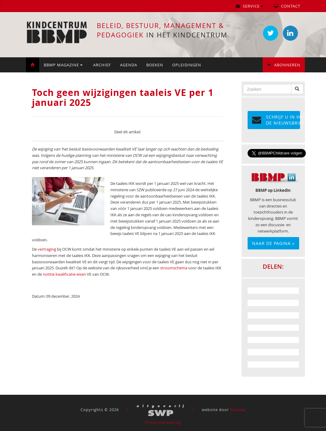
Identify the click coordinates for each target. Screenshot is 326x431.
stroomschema (173, 268)
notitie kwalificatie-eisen (64, 274)
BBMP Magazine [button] (63, 65)
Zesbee (237, 410)
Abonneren (283, 65)
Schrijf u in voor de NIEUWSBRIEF (276, 120)
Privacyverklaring (163, 422)
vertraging (47, 249)
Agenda (128, 65)
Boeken (154, 65)
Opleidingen (186, 65)
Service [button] (249, 6)
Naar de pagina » (273, 243)
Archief (102, 65)
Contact (287, 6)
